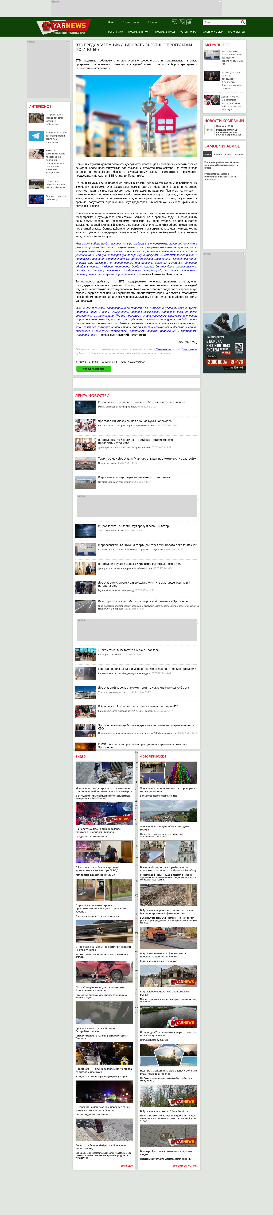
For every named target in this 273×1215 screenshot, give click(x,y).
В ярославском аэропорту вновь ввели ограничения (134, 477)
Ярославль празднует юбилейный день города (164, 828)
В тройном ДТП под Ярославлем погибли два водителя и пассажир (104, 1070)
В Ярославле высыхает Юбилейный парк (165, 1111)
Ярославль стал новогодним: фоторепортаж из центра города (167, 789)
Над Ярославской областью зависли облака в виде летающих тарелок (168, 1072)
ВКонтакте (163, 349)
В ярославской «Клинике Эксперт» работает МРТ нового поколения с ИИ (147, 544)
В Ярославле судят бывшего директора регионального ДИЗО (139, 563)
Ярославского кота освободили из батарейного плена (97, 1029)
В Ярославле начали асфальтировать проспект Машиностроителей (163, 955)
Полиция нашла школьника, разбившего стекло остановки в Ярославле (147, 668)
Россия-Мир (115, 31)
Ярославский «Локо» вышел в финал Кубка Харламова (135, 420)
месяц (207, 154)
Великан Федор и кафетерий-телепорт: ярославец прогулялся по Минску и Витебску (168, 868)
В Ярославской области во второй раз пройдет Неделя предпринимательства (135, 441)
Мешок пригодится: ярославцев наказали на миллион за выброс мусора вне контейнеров (104, 789)
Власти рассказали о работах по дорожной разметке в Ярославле (143, 601)
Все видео (126, 1165)
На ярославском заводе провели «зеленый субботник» (54, 119)
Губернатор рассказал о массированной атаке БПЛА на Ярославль (220, 177)
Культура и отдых (212, 31)
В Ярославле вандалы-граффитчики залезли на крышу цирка (103, 948)
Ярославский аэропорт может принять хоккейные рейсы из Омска (143, 687)
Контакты (152, 22)
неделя (218, 154)
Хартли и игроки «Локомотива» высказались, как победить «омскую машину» (231, 103)
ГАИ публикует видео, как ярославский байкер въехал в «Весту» (100, 989)
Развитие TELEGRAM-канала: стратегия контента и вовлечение (57, 137)
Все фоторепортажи (185, 1165)
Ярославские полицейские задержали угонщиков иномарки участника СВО (146, 727)
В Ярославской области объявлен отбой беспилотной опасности (142, 402)
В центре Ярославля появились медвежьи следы (166, 1153)
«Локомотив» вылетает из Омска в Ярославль (129, 649)
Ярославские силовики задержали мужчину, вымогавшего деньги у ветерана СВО (144, 584)
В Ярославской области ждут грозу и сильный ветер (133, 525)
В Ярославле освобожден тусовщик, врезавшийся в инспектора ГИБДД (98, 868)
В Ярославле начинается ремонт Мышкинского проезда (136, 932)
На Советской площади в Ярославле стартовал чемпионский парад (98, 830)
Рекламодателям (131, 22)
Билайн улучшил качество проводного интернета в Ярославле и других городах (232, 80)
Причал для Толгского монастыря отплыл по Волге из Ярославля (168, 1034)
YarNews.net (108, 362)
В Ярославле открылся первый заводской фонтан (55, 184)
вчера (228, 154)
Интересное (40, 106)
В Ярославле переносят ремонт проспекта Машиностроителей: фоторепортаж (166, 912)
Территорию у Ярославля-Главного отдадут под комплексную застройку (147, 458)
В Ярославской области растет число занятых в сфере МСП (138, 706)
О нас (111, 22)
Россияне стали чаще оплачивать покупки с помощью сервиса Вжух (228, 132)
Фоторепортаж (188, 31)
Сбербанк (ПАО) (224, 126)
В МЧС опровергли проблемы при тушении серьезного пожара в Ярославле (142, 746)
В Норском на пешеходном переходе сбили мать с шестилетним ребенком (103, 1108)
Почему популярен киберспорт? (56, 198)
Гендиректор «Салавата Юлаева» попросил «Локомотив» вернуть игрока (221, 165)
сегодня (239, 154)
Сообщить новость (93, 368)
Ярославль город (165, 31)
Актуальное (216, 45)
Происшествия (237, 31)
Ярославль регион (138, 31)
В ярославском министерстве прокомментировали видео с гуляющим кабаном (101, 908)
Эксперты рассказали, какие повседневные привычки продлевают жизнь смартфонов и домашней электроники (56, 161)
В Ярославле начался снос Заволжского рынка (165, 993)
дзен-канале (189, 349)
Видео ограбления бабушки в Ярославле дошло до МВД (101, 1147)
